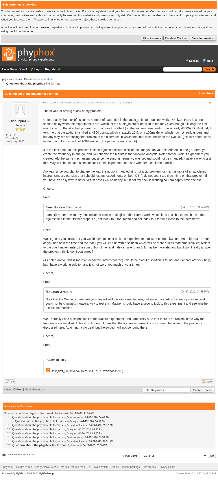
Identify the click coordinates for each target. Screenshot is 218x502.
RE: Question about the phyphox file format (34, 417)
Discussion (30, 79)
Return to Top (24, 467)
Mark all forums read (73, 467)
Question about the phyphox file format (28, 413)
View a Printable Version (20, 454)
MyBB (19, 473)
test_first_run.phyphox (66, 371)
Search (194, 61)
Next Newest (33, 389)
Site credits (149, 467)
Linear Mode (206, 93)
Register (51, 69)
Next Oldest (14, 389)
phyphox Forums (12, 79)
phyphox (8, 467)
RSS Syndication (98, 467)
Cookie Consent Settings (125, 467)
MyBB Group (46, 473)
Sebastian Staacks (77, 425)
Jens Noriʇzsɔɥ (75, 417)
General (44, 79)
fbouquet (18, 121)
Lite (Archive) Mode (46, 467)
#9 (210, 102)
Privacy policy (167, 467)
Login (38, 69)
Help (210, 61)
